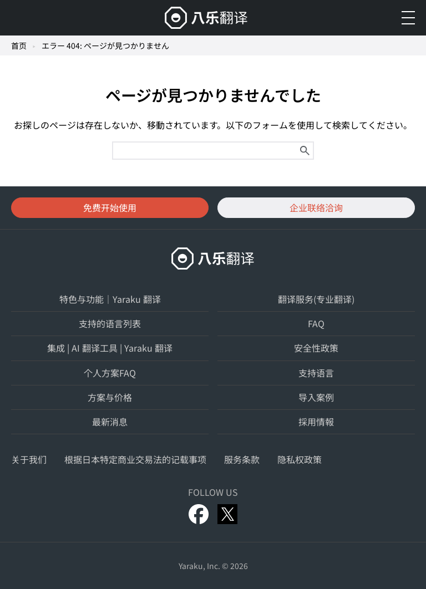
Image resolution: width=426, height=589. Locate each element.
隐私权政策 (299, 459)
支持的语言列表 (110, 323)
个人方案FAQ (110, 372)
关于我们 (29, 459)
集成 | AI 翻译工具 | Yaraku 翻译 (110, 347)
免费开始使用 (109, 207)
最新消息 (110, 421)
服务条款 (242, 459)
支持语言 (316, 372)
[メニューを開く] (408, 17)
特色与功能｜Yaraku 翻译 (110, 299)
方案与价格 (110, 397)
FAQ (316, 323)
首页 (19, 45)
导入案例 (316, 397)
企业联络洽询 (316, 207)
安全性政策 (316, 347)
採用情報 (316, 421)
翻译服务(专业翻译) (316, 299)
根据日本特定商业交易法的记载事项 (135, 459)
